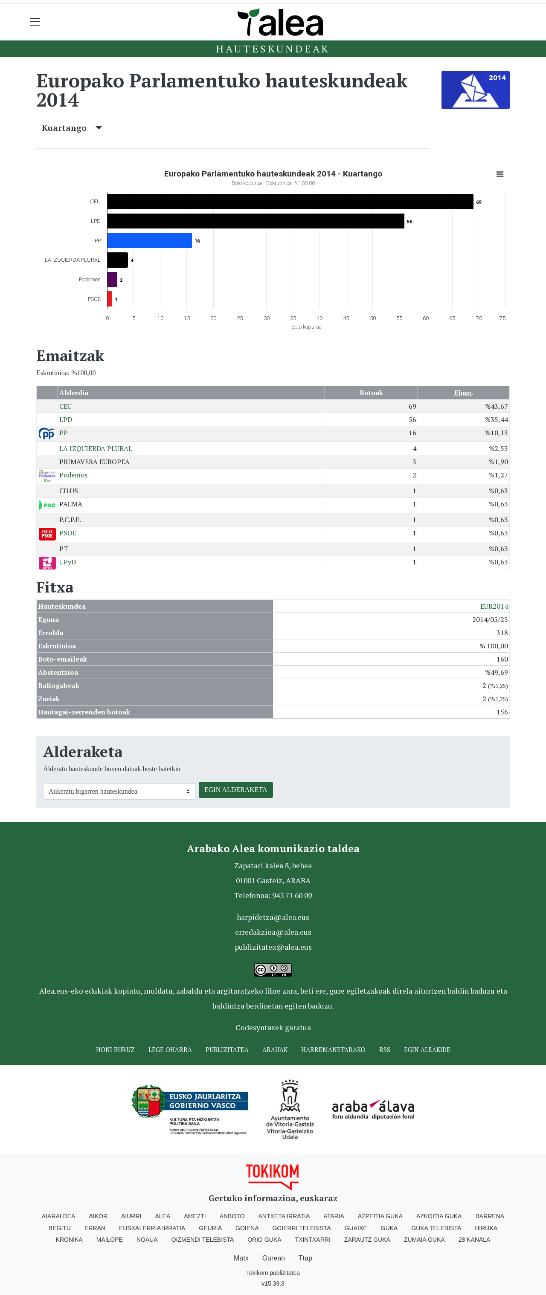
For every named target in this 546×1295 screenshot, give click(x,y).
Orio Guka (264, 1239)
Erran (94, 1228)
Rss (384, 1050)
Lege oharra (170, 1050)
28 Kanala (475, 1239)
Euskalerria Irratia (152, 1228)
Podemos (73, 475)
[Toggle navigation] (35, 21)
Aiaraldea (59, 1216)
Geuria (210, 1228)
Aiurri (131, 1216)
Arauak (275, 1050)
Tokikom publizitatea (273, 1272)
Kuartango (72, 127)
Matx (241, 1258)
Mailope (109, 1239)
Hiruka (486, 1228)
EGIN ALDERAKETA (235, 789)
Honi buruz (115, 1050)
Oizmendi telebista (202, 1239)
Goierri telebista (301, 1228)
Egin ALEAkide (427, 1050)
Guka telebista (436, 1228)
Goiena (246, 1228)
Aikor (98, 1216)
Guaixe (356, 1228)
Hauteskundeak (273, 48)
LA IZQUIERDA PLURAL (95, 448)
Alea (162, 1216)
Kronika (69, 1239)
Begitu (60, 1228)
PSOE (67, 533)
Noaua (147, 1239)
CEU (65, 406)
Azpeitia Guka (380, 1216)
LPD (65, 419)
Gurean (273, 1258)
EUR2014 (494, 606)
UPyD (67, 562)
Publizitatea (227, 1050)
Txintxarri (313, 1239)
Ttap (305, 1258)
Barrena (489, 1216)
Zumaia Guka (424, 1239)
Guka (389, 1228)
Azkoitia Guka (439, 1216)
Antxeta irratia (284, 1216)
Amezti (195, 1216)
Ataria (333, 1216)
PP (63, 432)
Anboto (232, 1216)
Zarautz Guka (367, 1239)
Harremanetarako (333, 1050)
